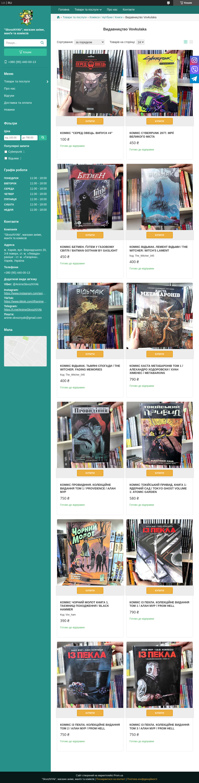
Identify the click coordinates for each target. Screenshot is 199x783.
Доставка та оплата (18, 102)
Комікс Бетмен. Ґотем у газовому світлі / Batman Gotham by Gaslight (89, 248)
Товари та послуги (17, 81)
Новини (9, 109)
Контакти (128, 9)
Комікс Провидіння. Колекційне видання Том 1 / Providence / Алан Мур (88, 488)
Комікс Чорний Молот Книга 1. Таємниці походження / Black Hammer (84, 606)
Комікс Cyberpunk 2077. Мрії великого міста (152, 134)
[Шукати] (42, 42)
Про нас (9, 88)
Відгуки (9, 95)
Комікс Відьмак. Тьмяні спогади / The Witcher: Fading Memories (90, 367)
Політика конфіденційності (142, 779)
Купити (90, 121)
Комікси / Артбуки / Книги (106, 17)
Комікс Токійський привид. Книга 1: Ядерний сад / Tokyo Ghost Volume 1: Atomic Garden (158, 488)
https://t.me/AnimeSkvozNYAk (23, 309)
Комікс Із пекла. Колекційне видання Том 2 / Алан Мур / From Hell (90, 726)
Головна (63, 9)
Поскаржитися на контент (110, 779)
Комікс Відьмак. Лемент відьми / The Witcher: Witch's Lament (159, 248)
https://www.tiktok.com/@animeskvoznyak (30, 301)
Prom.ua (118, 775)
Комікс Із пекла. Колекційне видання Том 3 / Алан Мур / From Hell (159, 726)
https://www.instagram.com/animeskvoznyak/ (32, 293)
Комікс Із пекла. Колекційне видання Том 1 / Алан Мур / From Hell (159, 604)
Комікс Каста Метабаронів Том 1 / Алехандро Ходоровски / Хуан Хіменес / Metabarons (156, 369)
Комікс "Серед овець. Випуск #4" (86, 133)
